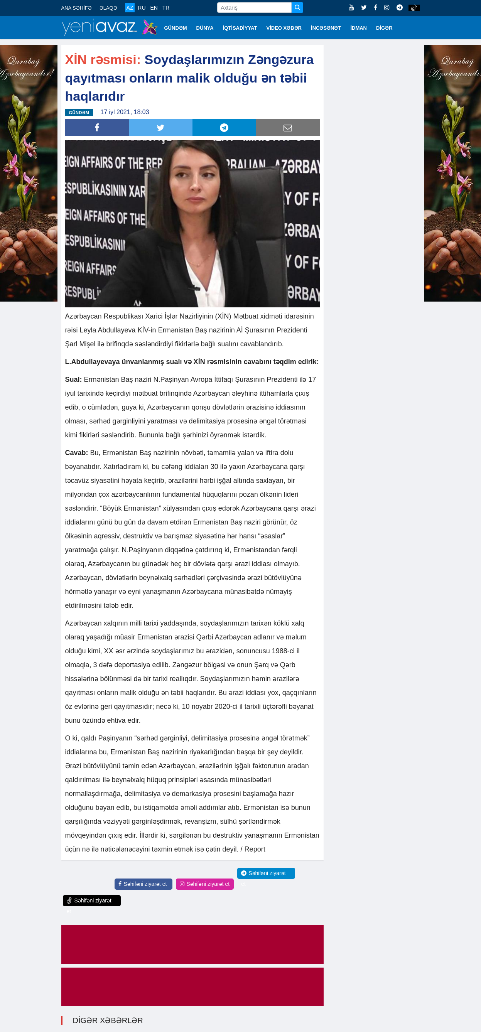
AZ (130, 8)
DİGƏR (384, 28)
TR (166, 8)
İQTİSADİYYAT (240, 28)
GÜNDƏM (175, 28)
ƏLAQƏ (108, 8)
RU (141, 8)
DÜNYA (205, 28)
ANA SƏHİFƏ (76, 8)
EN (153, 8)
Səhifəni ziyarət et (142, 883)
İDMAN (358, 28)
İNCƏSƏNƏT (326, 28)
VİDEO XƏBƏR (284, 28)
